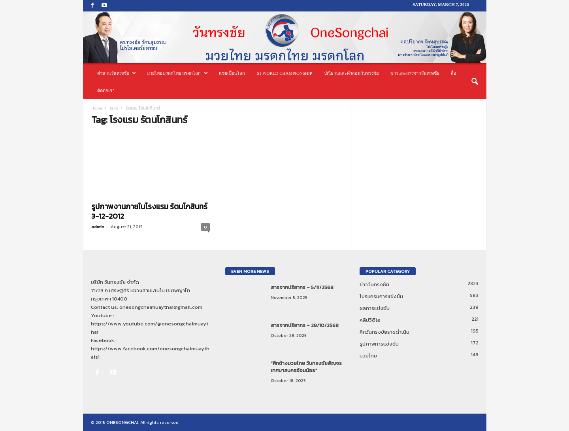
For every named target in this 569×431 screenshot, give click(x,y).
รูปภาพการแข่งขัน (379, 344)
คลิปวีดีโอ (370, 320)
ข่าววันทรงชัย (374, 284)
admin (97, 226)
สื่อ (453, 73)
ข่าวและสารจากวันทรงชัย (414, 73)
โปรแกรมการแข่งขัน (381, 296)
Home (96, 108)
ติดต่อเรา (106, 90)
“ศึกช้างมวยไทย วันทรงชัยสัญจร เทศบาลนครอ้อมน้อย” (306, 366)
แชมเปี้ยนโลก (232, 73)
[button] (474, 82)
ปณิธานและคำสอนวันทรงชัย (351, 73)
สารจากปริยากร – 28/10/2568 (305, 325)
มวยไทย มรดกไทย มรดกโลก (177, 73)
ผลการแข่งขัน (375, 308)
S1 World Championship (284, 73)
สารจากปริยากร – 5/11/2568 (302, 287)
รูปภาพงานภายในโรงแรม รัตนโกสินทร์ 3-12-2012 (149, 211)
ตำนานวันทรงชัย (116, 73)
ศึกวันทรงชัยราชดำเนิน (384, 332)
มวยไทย (368, 355)
